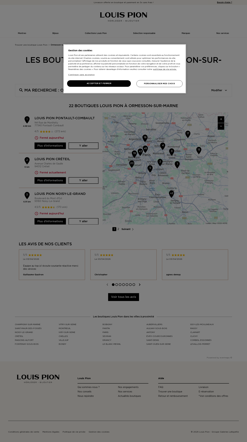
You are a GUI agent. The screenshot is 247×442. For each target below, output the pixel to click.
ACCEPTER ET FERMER (99, 83)
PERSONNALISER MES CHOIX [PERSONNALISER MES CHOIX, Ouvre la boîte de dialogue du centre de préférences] (159, 84)
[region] (124, 68)
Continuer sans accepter (81, 75)
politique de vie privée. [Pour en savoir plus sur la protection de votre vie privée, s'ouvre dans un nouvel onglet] (165, 69)
